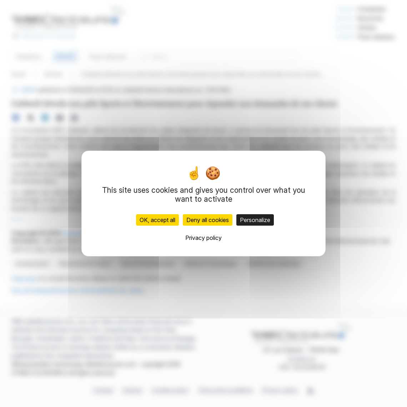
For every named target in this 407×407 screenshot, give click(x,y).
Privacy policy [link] (203, 237)
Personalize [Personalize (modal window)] (255, 219)
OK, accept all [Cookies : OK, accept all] (157, 219)
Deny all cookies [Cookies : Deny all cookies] (207, 219)
